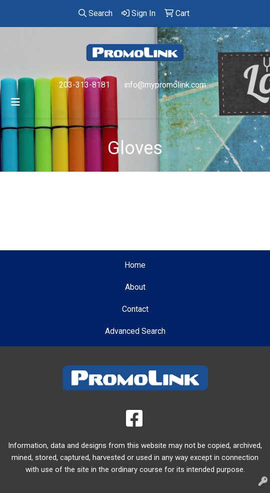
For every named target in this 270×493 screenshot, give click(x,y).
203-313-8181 (84, 85)
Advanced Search (135, 331)
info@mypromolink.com (165, 85)
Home (135, 265)
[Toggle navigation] (15, 102)
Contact (135, 309)
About (135, 287)
